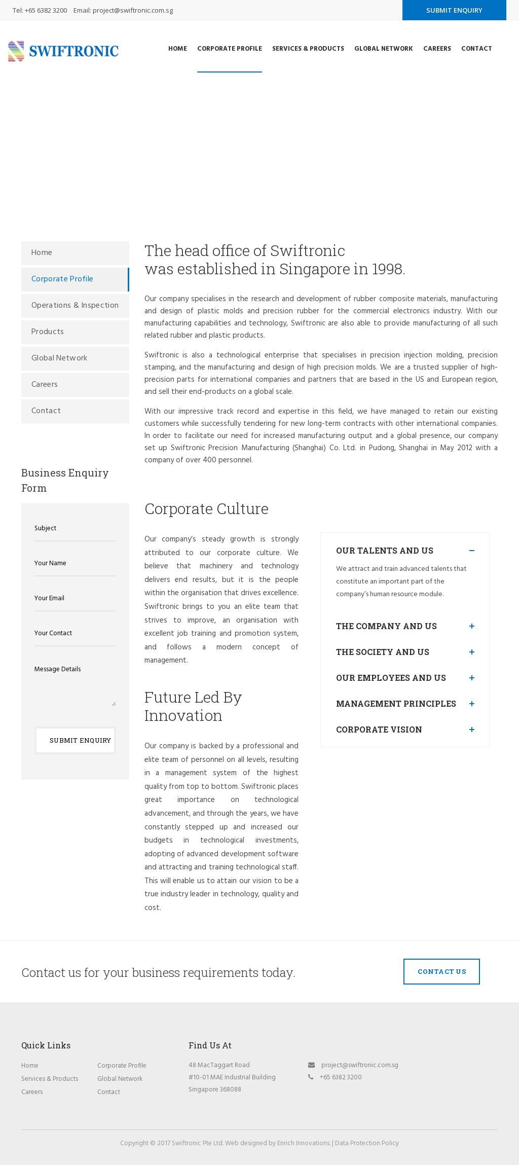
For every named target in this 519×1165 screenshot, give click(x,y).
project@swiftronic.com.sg (133, 10)
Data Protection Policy (367, 1143)
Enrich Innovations (303, 1143)
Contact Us (442, 971)
